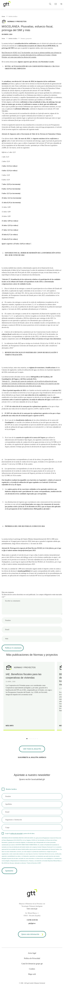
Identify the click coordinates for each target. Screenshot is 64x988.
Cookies (32, 969)
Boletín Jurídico (13, 16)
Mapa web (32, 974)
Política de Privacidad (32, 958)
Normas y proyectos (26, 38)
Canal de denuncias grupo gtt (32, 964)
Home (3, 16)
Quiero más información (32, 934)
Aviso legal (32, 953)
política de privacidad (16, 833)
